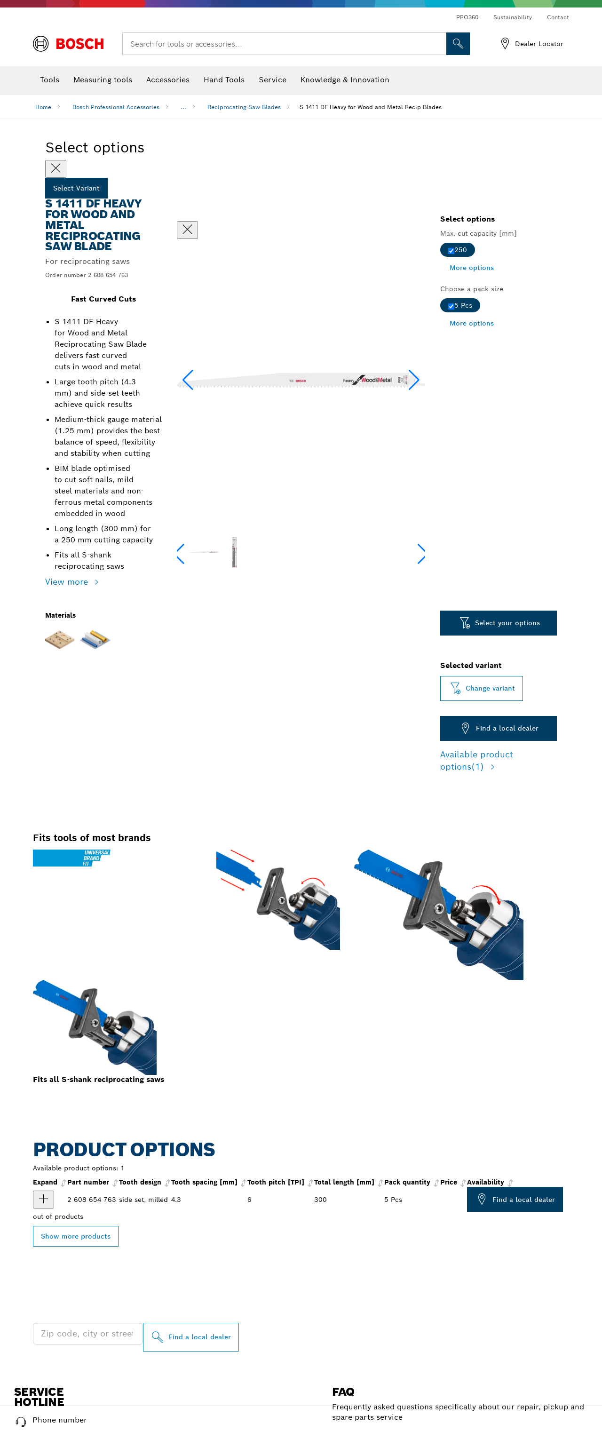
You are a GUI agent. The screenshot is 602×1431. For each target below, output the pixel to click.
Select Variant (76, 188)
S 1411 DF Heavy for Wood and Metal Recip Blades (371, 107)
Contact (558, 17)
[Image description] (204, 552)
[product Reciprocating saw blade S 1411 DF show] (43, 1199)
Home (43, 107)
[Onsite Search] (458, 43)
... (183, 107)
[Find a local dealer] (191, 1337)
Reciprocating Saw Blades (244, 107)
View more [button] (68, 581)
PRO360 (467, 17)
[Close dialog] (187, 230)
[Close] (55, 169)
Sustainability (512, 17)
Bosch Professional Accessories (115, 107)
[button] (414, 380)
